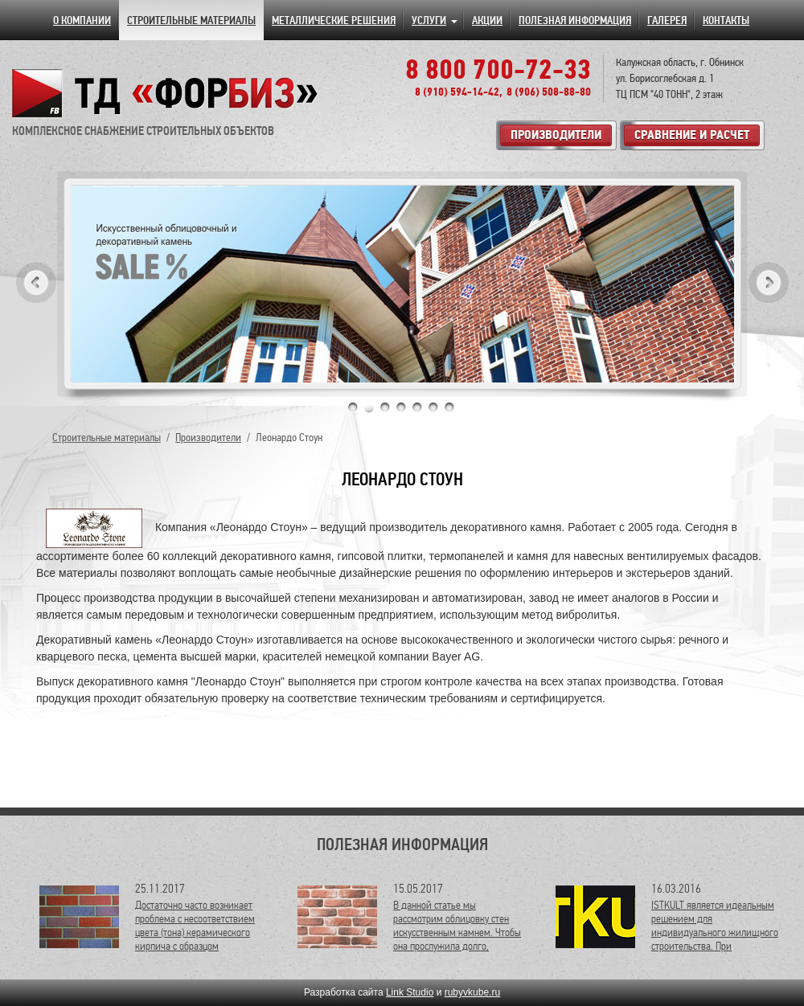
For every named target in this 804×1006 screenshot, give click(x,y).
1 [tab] (353, 407)
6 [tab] (433, 407)
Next (769, 282)
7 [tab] (449, 407)
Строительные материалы (106, 437)
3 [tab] (385, 407)
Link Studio (409, 992)
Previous (36, 282)
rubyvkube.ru (472, 992)
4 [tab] (401, 407)
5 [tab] (417, 407)
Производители (208, 437)
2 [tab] (369, 407)
